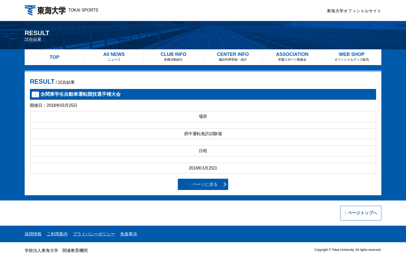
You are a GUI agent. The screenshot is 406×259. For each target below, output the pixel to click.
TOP (54, 57)
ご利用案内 (57, 234)
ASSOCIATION (292, 56)
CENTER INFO (233, 56)
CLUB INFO (173, 56)
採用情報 (33, 234)
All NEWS (114, 56)
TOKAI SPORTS (61, 10)
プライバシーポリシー (94, 234)
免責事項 (128, 234)
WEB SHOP (351, 56)
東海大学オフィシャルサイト (354, 11)
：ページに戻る (203, 184)
